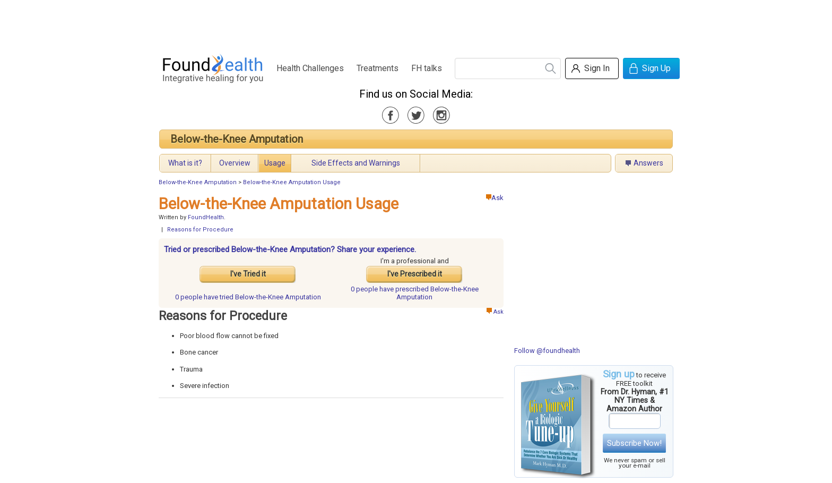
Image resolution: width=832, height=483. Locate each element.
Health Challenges (310, 68)
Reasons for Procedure (200, 229)
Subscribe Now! (634, 443)
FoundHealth (206, 217)
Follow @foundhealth (547, 351)
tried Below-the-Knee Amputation (248, 297)
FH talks (426, 68)
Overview (234, 163)
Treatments (377, 68)
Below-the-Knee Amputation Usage (292, 182)
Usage (274, 163)
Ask (495, 198)
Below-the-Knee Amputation (236, 139)
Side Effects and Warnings (355, 163)
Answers (648, 163)
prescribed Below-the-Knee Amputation (415, 293)
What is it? (185, 163)
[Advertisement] (415, 24)
